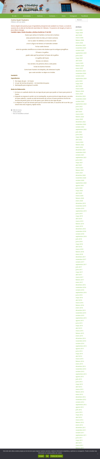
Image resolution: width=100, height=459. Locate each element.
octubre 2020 (80, 180)
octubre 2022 (80, 127)
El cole (16, 16)
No (47, 456)
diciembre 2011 (81, 427)
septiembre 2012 (81, 404)
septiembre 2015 (81, 318)
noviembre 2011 (81, 430)
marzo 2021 (79, 168)
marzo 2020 (79, 196)
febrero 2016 (80, 305)
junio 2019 (79, 213)
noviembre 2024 (81, 73)
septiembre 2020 (81, 183)
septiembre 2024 (81, 78)
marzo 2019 (79, 221)
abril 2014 (79, 356)
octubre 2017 (80, 262)
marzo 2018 (79, 249)
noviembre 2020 (81, 178)
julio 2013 (79, 379)
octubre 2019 (80, 208)
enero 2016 (79, 308)
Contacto (54, 16)
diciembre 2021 (81, 150)
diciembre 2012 (81, 397)
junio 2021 (79, 160)
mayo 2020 (79, 190)
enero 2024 (79, 94)
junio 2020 (79, 188)
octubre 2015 (80, 315)
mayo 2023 (79, 109)
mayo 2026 (79, 33)
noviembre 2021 (81, 152)
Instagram (73, 16)
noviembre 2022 (81, 124)
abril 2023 (79, 111)
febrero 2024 (80, 91)
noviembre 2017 (81, 259)
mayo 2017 (79, 272)
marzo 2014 (79, 359)
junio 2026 (79, 30)
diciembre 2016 (81, 285)
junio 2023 (79, 106)
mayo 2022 (79, 137)
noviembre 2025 (81, 48)
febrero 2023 (80, 117)
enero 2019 (79, 226)
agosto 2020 (80, 185)
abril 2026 (79, 35)
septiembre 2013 (81, 374)
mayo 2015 (79, 326)
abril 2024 (79, 86)
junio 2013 (79, 382)
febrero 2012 (80, 422)
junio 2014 (79, 351)
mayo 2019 (79, 216)
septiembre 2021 (81, 157)
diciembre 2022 (81, 122)
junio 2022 (79, 134)
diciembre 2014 (81, 338)
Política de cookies (56, 456)
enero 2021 (79, 173)
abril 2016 (79, 300)
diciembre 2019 (81, 203)
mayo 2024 (79, 83)
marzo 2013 (79, 389)
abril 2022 (79, 140)
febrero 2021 (80, 170)
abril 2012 (79, 417)
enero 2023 (79, 119)
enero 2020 (79, 201)
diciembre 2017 (81, 257)
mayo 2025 (79, 58)
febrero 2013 (80, 392)
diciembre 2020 (81, 175)
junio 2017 (79, 269)
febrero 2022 (80, 145)
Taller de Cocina (17, 110)
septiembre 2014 (81, 346)
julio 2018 (79, 239)
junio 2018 (79, 241)
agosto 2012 (80, 407)
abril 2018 (79, 247)
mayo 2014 (79, 354)
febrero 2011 (80, 448)
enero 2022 (79, 147)
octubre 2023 (80, 101)
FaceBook (84, 16)
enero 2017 (79, 282)
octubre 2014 (80, 343)
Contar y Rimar (17, 111)
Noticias (42, 16)
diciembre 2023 (81, 96)
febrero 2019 (80, 224)
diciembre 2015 (81, 310)
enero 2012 (79, 425)
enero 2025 (79, 68)
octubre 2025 (80, 50)
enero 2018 (79, 254)
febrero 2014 (80, 361)
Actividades (29, 16)
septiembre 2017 (81, 264)
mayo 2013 (79, 384)
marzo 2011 (79, 445)
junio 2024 (79, 81)
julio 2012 (79, 410)
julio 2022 (79, 132)
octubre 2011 (80, 433)
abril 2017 (79, 275)
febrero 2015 (80, 333)
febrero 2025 (80, 66)
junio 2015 (79, 323)
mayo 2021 (79, 162)
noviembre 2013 (81, 369)
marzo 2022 (79, 142)
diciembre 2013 (81, 366)
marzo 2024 (79, 89)
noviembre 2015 (81, 313)
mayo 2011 (79, 440)
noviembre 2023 (81, 99)
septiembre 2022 (81, 129)
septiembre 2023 (81, 104)
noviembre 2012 (81, 399)
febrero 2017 (80, 280)
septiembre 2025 (81, 53)
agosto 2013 (80, 376)
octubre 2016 (80, 290)
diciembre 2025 (81, 45)
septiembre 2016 (81, 292)
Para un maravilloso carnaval (21, 113)
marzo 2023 (79, 114)
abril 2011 (79, 443)
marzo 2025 (79, 63)
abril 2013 (79, 387)
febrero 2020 (80, 198)
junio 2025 (79, 55)
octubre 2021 (80, 155)
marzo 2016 (79, 303)
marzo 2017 (79, 277)
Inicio (64, 16)
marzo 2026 (79, 38)
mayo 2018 (79, 244)
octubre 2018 (80, 234)
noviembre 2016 (81, 287)
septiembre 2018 (81, 236)
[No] (98, 454)
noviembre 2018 (81, 231)
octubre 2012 (80, 402)
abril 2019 (79, 219)
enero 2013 (79, 394)
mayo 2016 (79, 297)
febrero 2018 (80, 252)
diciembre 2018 (81, 229)
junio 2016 (79, 295)
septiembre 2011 (81, 435)
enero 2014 (79, 364)
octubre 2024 (80, 76)
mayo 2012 (79, 415)
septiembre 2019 (81, 211)
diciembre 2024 (81, 71)
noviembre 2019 (81, 206)
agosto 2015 (80, 320)
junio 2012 (79, 412)
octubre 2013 (80, 371)
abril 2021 (79, 165)
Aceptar (41, 456)
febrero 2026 (80, 40)
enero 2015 (79, 336)
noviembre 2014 (81, 341)
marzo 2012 (79, 420)
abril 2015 (79, 328)
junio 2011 (79, 438)
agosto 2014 (80, 348)
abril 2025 (79, 61)
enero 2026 (79, 43)
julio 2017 (79, 267)
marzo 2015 (79, 331)
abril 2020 (79, 193)
